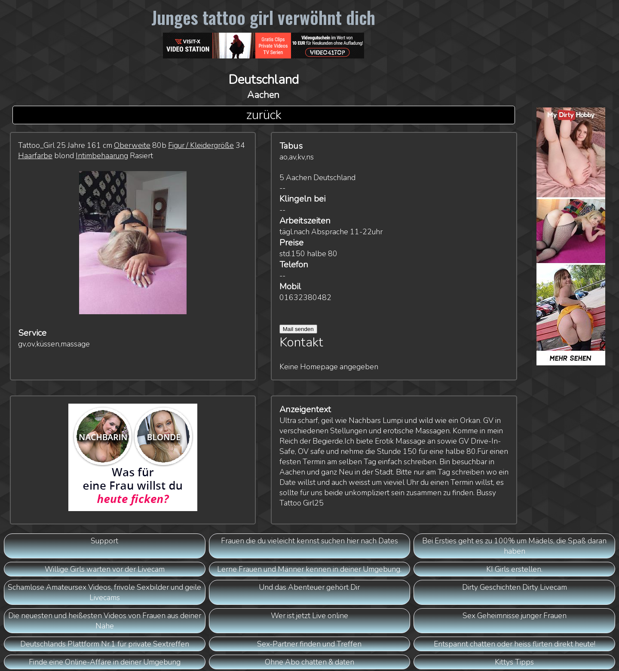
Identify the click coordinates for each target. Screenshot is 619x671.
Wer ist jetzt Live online (309, 615)
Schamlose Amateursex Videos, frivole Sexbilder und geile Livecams (104, 592)
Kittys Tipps (514, 662)
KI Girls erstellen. (514, 569)
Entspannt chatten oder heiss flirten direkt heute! (514, 644)
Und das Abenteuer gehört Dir (309, 587)
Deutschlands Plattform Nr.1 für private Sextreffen (104, 644)
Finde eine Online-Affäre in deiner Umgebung (105, 662)
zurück (264, 115)
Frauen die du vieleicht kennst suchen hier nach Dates (309, 541)
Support (104, 541)
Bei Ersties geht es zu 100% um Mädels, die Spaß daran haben (514, 546)
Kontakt (301, 342)
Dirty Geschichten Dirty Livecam (514, 587)
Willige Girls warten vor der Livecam (105, 569)
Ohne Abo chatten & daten (309, 662)
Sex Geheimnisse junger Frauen (515, 615)
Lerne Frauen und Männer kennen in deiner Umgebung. (309, 569)
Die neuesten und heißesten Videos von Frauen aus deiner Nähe (104, 620)
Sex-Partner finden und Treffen (309, 644)
